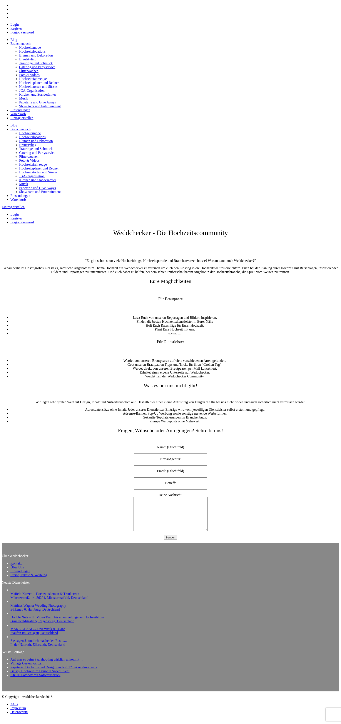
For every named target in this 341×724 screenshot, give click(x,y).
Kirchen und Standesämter (37, 94)
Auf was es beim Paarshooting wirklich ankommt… (46, 666)
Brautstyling (27, 59)
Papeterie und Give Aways (37, 102)
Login (14, 24)
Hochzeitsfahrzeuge (33, 79)
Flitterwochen (28, 71)
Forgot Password (22, 32)
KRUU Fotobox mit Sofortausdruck (35, 681)
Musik (23, 98)
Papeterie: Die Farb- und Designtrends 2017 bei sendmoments (53, 674)
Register (16, 28)
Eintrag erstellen (21, 118)
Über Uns (17, 574)
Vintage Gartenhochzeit (26, 670)
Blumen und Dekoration (36, 55)
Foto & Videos (29, 75)
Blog (13, 40)
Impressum (18, 714)
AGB (14, 710)
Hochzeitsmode (30, 47)
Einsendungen (20, 110)
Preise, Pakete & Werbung (28, 581)
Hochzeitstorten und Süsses (38, 86)
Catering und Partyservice (37, 67)
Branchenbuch (20, 43)
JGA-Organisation (32, 90)
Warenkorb (18, 114)
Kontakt (16, 570)
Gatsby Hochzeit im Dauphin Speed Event (40, 677)
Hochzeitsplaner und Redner (39, 83)
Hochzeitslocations (32, 51)
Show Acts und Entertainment (40, 106)
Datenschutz (19, 718)
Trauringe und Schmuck (36, 63)
